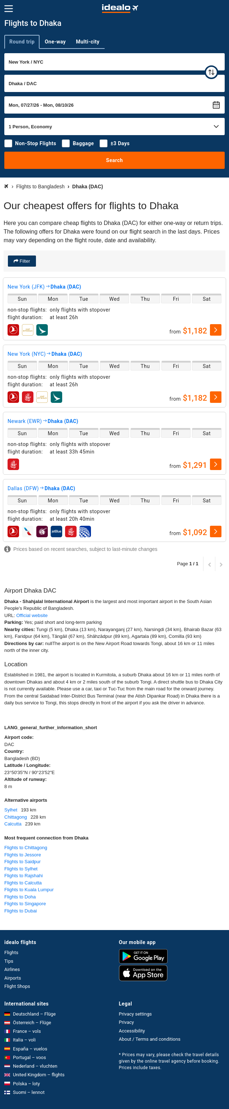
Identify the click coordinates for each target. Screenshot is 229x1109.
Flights (11, 952)
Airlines (12, 969)
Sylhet (10, 810)
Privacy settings (135, 1014)
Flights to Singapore (25, 903)
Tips (8, 961)
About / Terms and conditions (149, 1039)
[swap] (211, 72)
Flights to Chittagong (25, 847)
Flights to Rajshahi (23, 875)
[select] (215, 330)
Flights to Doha (20, 896)
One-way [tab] (55, 42)
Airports (12, 978)
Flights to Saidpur (22, 861)
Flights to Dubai (20, 911)
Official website (31, 615)
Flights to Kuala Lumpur (29, 889)
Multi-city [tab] (88, 42)
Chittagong (15, 817)
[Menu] (8, 8)
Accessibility (132, 1031)
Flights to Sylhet (21, 868)
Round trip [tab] (22, 42)
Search (114, 160)
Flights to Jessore (22, 854)
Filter (24, 261)
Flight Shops (17, 986)
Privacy (126, 1022)
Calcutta (13, 824)
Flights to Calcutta (23, 882)
